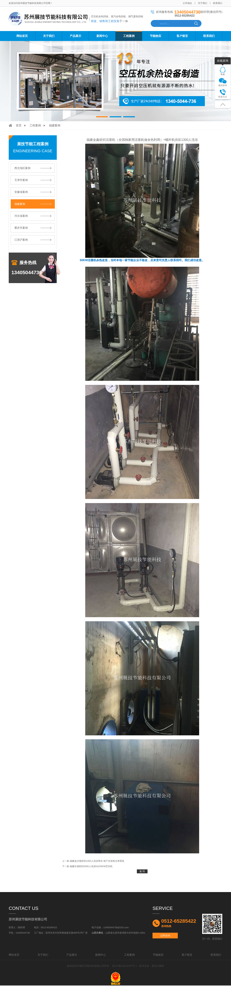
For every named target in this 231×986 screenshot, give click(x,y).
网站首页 (22, 35)
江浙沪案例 (21, 239)
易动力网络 (158, 965)
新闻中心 (102, 35)
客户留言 (182, 35)
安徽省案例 (21, 191)
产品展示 (75, 35)
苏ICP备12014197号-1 (124, 965)
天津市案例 (21, 179)
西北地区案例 (22, 168)
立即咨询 (165, 935)
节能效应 (155, 35)
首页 (19, 125)
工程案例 (129, 35)
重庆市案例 (21, 227)
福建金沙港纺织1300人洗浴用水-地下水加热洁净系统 (97, 861)
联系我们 (217, 3)
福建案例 (54, 125)
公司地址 (187, 3)
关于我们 (202, 3)
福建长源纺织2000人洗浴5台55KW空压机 (91, 866)
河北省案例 (21, 215)
